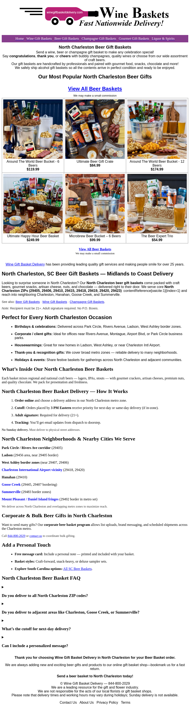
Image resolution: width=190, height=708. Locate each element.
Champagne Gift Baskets (87, 302)
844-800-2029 (17, 536)
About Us (87, 702)
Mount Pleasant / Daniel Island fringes (30, 499)
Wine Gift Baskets (54, 302)
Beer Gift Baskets (28, 302)
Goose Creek (11, 484)
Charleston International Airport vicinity (32, 470)
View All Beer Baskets (95, 89)
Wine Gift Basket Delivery (25, 264)
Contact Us (68, 702)
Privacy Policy (107, 702)
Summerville (11, 492)
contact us (35, 536)
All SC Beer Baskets (77, 569)
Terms (125, 702)
